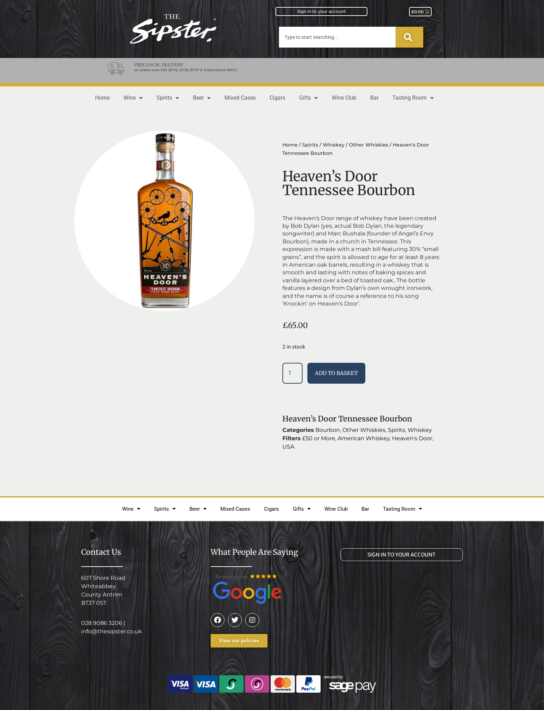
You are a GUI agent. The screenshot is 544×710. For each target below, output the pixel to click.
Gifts (308, 98)
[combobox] (337, 37)
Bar (374, 97)
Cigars (277, 97)
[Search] (409, 37)
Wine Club (344, 97)
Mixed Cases (240, 97)
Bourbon (327, 430)
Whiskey (334, 145)
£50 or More (318, 438)
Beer (202, 98)
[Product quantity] (292, 373)
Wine (133, 98)
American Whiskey (364, 438)
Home (102, 97)
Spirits (167, 98)
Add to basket (336, 373)
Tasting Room (413, 98)
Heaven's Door (412, 438)
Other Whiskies (368, 145)
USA (288, 446)
